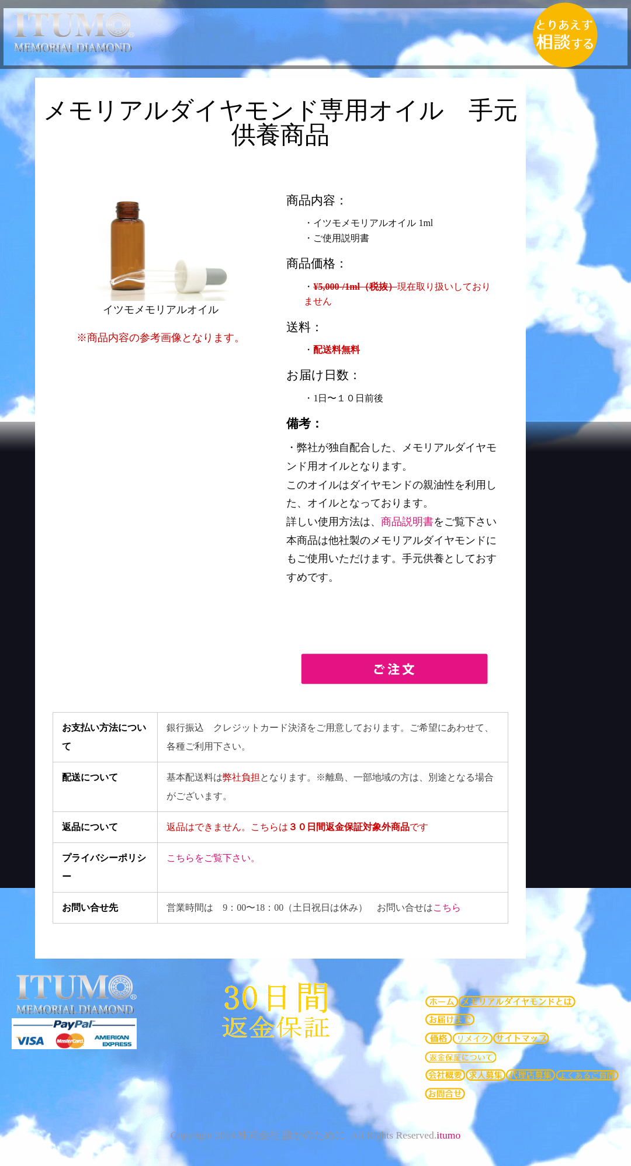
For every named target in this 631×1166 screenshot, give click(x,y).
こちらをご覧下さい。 (213, 858)
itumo (448, 1135)
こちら (447, 907)
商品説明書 (407, 522)
